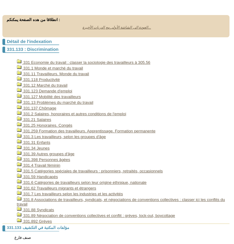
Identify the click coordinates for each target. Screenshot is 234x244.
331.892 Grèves (34, 221)
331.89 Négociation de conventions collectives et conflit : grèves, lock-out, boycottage (96, 215)
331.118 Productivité (38, 79)
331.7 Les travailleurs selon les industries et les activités (70, 194)
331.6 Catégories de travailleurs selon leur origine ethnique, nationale (81, 182)
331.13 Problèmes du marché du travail (55, 102)
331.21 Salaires (34, 119)
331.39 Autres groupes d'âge (46, 154)
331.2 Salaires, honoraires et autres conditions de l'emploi (71, 114)
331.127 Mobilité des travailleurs (49, 96)
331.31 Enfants (33, 142)
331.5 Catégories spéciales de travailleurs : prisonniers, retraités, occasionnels (90, 171)
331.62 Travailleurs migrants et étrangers (56, 188)
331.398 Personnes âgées (43, 159)
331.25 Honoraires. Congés (44, 125)
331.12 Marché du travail (42, 85)
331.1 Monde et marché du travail (50, 68)
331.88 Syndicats (35, 210)
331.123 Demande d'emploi (44, 91)
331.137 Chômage (36, 108)
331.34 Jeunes (33, 148)
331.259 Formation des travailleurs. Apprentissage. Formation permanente (86, 131)
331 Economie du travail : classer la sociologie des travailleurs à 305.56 (83, 62)
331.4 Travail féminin (38, 165)
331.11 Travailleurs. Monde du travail (53, 74)
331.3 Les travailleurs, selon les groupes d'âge (61, 136)
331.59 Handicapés (37, 177)
